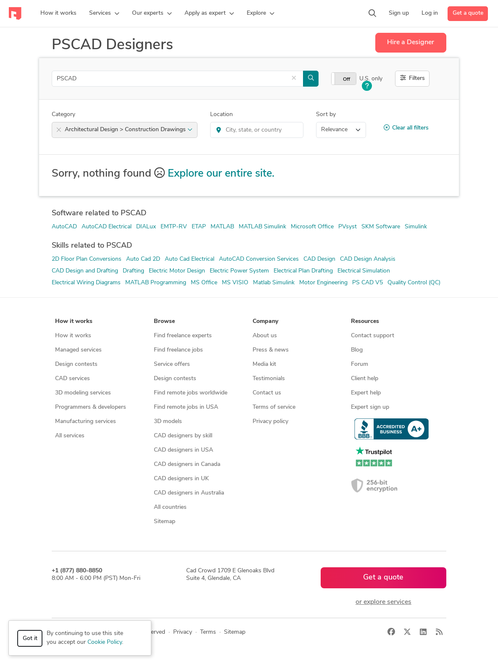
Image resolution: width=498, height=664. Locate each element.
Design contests (76, 364)
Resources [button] (365, 321)
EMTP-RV (174, 227)
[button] (104, 13)
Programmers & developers (90, 407)
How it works (73, 336)
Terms (208, 632)
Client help (364, 379)
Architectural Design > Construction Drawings (128, 130)
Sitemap (164, 522)
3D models (168, 421)
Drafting (133, 271)
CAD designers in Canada (187, 464)
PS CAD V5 (367, 283)
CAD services (72, 379)
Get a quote (468, 13)
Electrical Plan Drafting (303, 271)
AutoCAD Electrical (107, 227)
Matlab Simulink (274, 283)
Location (221, 114)
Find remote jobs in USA (186, 407)
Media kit (264, 364)
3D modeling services (83, 393)
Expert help (366, 393)
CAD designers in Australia (189, 493)
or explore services (383, 602)
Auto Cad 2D (143, 259)
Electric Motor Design (177, 271)
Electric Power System (239, 271)
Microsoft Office (312, 227)
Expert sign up (370, 407)
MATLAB (222, 227)
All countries (170, 507)
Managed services (78, 350)
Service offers (172, 364)
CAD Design (319, 259)
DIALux (146, 227)
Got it (30, 638)
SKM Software (380, 227)
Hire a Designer (410, 42)
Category (63, 114)
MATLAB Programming (155, 283)
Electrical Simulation (363, 271)
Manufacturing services (85, 421)
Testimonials (269, 379)
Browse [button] (164, 321)
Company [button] (265, 321)
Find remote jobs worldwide (190, 393)
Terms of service (274, 407)
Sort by (326, 114)
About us (265, 336)
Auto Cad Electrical (189, 259)
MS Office (204, 283)
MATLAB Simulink (262, 227)
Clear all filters (406, 127)
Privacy (182, 632)
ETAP (199, 227)
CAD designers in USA (183, 450)
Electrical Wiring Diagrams (86, 283)
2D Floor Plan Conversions (86, 259)
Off (346, 79)
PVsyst (347, 227)
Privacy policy (270, 421)
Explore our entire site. (221, 174)
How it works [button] (73, 321)
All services (69, 436)
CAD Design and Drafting (85, 271)
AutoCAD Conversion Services (259, 259)
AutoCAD (64, 227)
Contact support (372, 336)
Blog (357, 350)
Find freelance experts (183, 336)
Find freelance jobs (178, 350)
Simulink (416, 227)
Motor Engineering (323, 283)
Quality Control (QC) (413, 283)
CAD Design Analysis (367, 259)
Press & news (271, 350)
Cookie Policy (104, 642)
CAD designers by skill (183, 436)
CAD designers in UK (181, 479)
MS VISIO (235, 283)
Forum (359, 364)
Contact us (267, 393)
